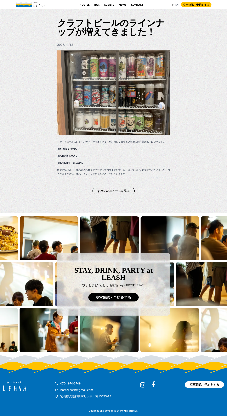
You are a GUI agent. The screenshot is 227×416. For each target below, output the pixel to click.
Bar (97, 4)
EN (177, 4)
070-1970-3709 (70, 383)
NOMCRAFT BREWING (71, 162)
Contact (137, 4)
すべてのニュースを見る (113, 191)
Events (109, 4)
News (122, 4)
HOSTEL (85, 4)
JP (173, 4)
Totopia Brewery (68, 148)
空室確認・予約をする (196, 4)
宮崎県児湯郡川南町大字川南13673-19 (85, 396)
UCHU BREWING (68, 155)
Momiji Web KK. (129, 410)
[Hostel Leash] (30, 4)
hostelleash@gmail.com (76, 390)
